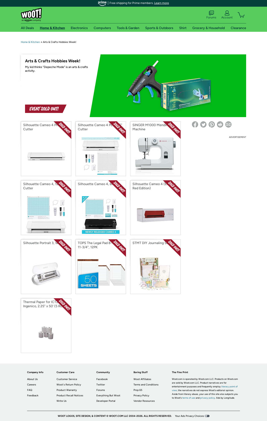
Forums (211, 14)
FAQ (29, 390)
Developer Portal (105, 400)
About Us (32, 379)
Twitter (100, 384)
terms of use (188, 398)
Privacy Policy (141, 395)
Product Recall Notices (70, 395)
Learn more (161, 3)
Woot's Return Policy (69, 384)
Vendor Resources (144, 400)
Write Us (62, 400)
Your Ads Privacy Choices (189, 416)
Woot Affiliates (142, 379)
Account (227, 14)
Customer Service (67, 379)
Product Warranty (67, 390)
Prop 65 (138, 390)
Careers (31, 384)
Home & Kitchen (30, 42)
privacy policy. (207, 398)
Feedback (32, 395)
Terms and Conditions (146, 384)
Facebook (102, 379)
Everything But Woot (108, 395)
